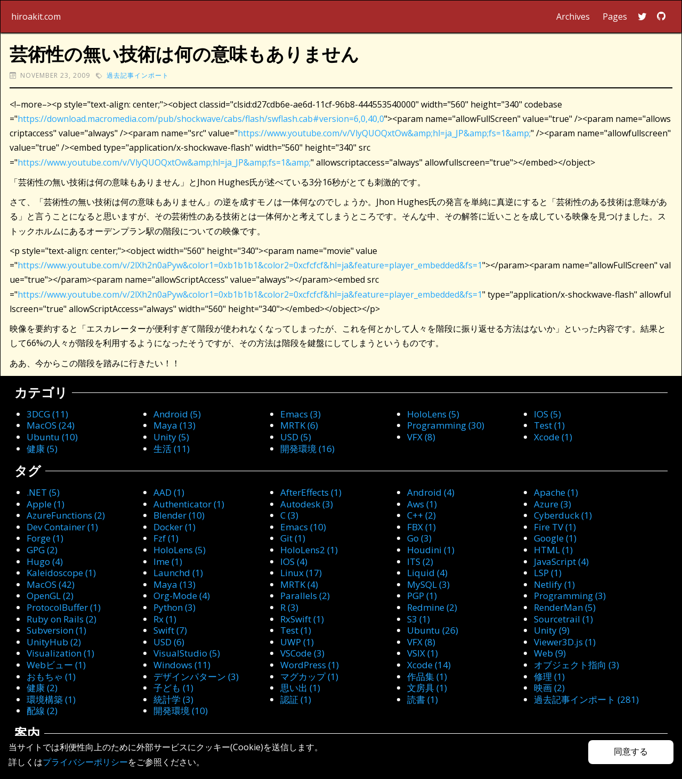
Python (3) (174, 607)
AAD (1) (168, 492)
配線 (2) (42, 710)
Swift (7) (170, 630)
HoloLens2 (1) (309, 550)
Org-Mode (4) (181, 595)
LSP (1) (548, 573)
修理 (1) (549, 676)
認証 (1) (295, 699)
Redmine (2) (432, 607)
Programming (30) (445, 425)
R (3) (289, 607)
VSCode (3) (302, 653)
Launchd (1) (178, 573)
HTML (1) (553, 550)
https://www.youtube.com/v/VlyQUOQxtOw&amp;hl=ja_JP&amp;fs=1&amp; (384, 133)
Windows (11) (181, 665)
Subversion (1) (56, 630)
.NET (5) (43, 492)
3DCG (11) (47, 414)
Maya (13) (174, 425)
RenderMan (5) (565, 607)
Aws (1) (422, 504)
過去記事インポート (138, 75)
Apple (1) (45, 504)
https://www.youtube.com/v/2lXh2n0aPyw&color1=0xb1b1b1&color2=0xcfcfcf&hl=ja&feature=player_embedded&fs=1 (250, 265)
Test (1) (549, 425)
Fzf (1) (165, 538)
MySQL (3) (428, 584)
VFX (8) (421, 437)
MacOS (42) (51, 584)
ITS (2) (420, 561)
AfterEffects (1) (311, 492)
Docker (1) (174, 527)
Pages (615, 16)
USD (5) (295, 437)
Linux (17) (301, 573)
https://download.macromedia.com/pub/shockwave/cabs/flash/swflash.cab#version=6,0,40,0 (201, 119)
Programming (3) (570, 595)
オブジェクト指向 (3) (576, 665)
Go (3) (419, 538)
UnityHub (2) (54, 642)
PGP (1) (422, 595)
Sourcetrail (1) (563, 619)
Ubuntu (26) (432, 630)
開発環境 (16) (307, 448)
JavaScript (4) (561, 561)
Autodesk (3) (306, 504)
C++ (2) (421, 515)
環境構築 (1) (51, 699)
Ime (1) (167, 561)
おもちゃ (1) (51, 676)
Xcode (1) (553, 437)
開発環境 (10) (180, 710)
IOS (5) (547, 414)
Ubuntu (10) (52, 437)
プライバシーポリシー (85, 762)
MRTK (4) (299, 584)
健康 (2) (42, 688)
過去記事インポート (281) (586, 699)
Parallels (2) (305, 595)
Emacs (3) (300, 414)
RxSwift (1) (302, 619)
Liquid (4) (427, 573)
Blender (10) (179, 515)
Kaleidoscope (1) (61, 573)
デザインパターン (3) (196, 676)
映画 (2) (549, 688)
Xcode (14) (429, 665)
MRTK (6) (299, 425)
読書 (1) (422, 699)
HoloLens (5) (433, 414)
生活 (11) (171, 448)
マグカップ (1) (309, 676)
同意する (631, 751)
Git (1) (292, 538)
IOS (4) (293, 561)
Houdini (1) (430, 550)
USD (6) (168, 642)
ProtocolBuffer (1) (64, 607)
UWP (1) (297, 642)
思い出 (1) (300, 688)
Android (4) (430, 492)
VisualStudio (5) (186, 653)
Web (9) (550, 653)
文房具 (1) (427, 688)
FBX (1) (421, 527)
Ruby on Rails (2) (61, 619)
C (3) (289, 515)
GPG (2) (42, 550)
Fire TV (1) (555, 527)
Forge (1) (45, 538)
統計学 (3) (173, 699)
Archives (573, 16)
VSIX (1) (422, 653)
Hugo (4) (45, 561)
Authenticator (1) (188, 504)
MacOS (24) (51, 425)
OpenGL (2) (50, 595)
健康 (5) (42, 448)
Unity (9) (552, 630)
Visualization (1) (60, 653)
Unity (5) (171, 437)
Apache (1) (556, 492)
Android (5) (177, 414)
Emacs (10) (303, 527)
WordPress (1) (309, 665)
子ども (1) (173, 688)
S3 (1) (418, 619)
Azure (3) (552, 504)
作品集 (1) (427, 676)
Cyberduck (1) (563, 515)
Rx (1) (164, 619)
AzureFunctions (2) (66, 515)
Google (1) (555, 538)
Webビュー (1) (56, 665)
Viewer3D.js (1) (565, 642)
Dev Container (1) (62, 527)
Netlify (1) (554, 584)
